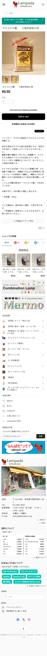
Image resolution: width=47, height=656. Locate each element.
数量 (4, 98)
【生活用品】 (12, 383)
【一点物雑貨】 (13, 360)
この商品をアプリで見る (23, 221)
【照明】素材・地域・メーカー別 (21, 326)
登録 (40, 436)
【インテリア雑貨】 (15, 343)
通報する (41, 228)
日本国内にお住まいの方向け (23, 124)
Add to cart (23, 116)
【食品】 (11, 377)
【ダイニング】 (13, 355)
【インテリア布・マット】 (18, 349)
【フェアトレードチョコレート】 (21, 338)
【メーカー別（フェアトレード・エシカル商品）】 (23, 389)
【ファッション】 (14, 366)
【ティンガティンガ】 (16, 372)
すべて (7, 243)
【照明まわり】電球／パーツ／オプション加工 (23, 332)
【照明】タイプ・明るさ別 (18, 321)
